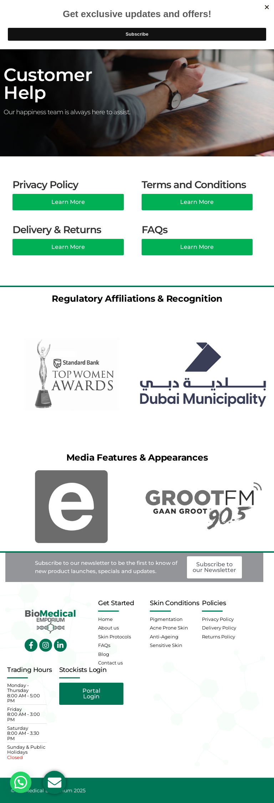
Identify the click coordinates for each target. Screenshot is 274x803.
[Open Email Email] (54, 782)
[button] (20, 782)
